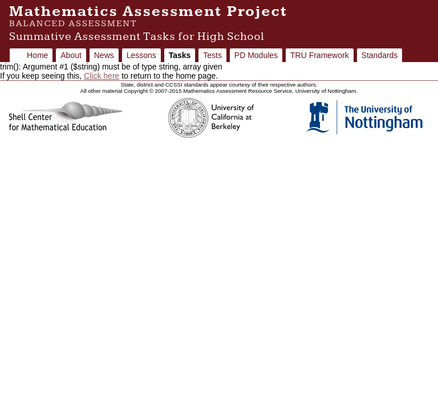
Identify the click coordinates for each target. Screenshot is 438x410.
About (71, 55)
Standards (380, 55)
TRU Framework (319, 55)
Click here (101, 75)
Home (37, 55)
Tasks (180, 55)
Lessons (141, 55)
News (104, 55)
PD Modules (256, 55)
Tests (212, 55)
